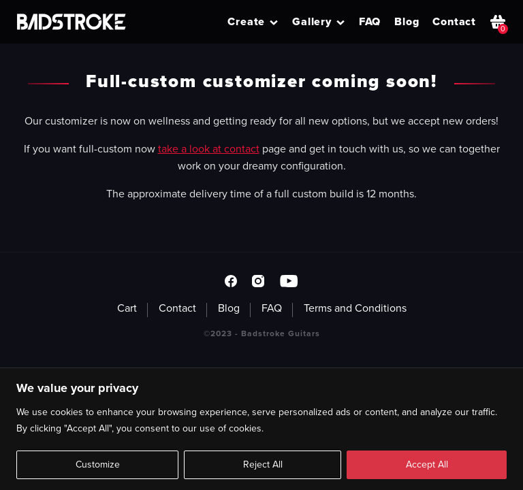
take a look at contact (208, 149)
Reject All (263, 464)
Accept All (427, 464)
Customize (98, 464)
